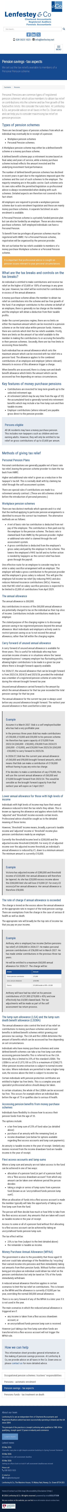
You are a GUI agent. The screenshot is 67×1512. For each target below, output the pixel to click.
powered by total (47, 1495)
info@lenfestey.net (44, 39)
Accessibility (32, 1491)
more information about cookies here (46, 1500)
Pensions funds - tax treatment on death (24, 1394)
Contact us (12, 1491)
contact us (17, 1363)
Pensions (17, 87)
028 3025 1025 (23, 39)
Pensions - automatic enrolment (20, 1381)
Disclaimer (42, 1491)
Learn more (10, 1436)
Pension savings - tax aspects (19, 1388)
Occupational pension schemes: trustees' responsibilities (33, 1375)
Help (49, 1491)
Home (4, 1491)
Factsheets (7, 87)
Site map (21, 1491)
